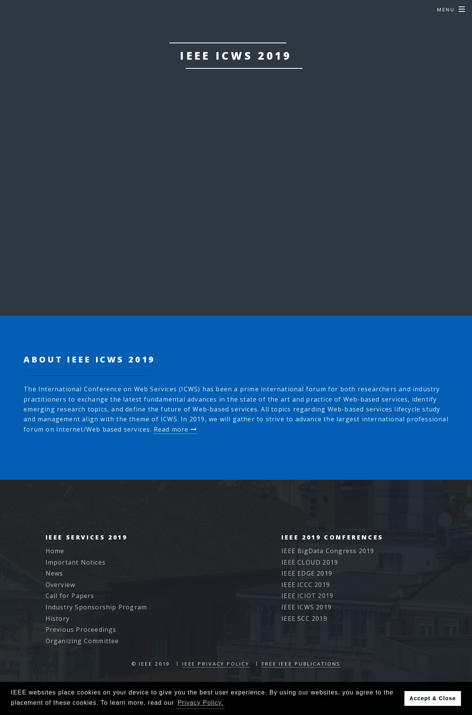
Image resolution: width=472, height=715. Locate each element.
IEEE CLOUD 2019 (309, 562)
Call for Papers (70, 596)
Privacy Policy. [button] (201, 702)
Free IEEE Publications (301, 663)
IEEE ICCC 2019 (305, 585)
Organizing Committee (82, 641)
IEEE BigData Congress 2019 (327, 551)
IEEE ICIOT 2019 (307, 596)
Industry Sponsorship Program (96, 607)
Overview (61, 585)
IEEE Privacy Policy (215, 663)
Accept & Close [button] (432, 698)
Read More (281, 261)
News (54, 573)
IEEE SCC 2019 (304, 618)
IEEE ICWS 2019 (306, 607)
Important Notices (76, 562)
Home (55, 551)
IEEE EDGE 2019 (306, 573)
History (57, 618)
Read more (175, 429)
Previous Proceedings (81, 629)
